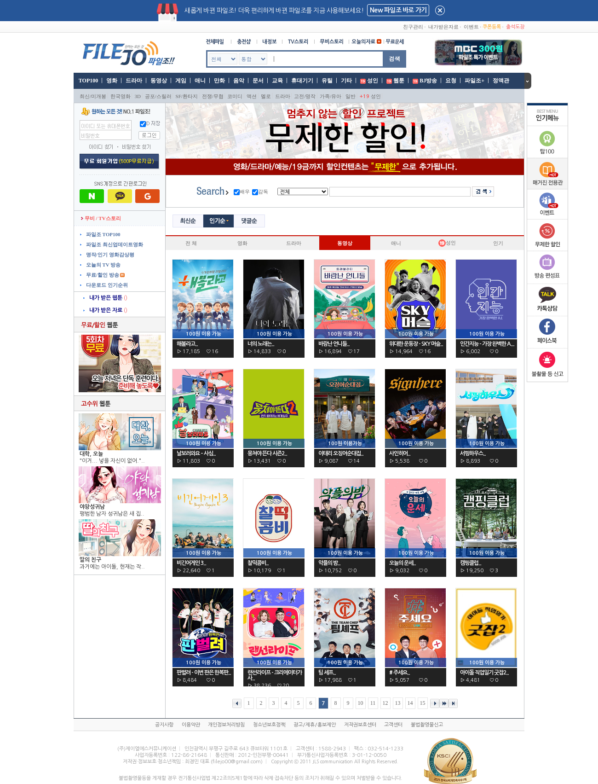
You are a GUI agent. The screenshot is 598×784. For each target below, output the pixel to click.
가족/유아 (330, 96)
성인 (372, 80)
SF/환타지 (187, 96)
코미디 (234, 96)
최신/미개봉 (93, 96)
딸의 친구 (90, 560)
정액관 (501, 80)
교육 (277, 80)
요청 (450, 80)
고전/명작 (305, 96)
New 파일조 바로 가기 (398, 10)
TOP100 (87, 80)
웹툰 (398, 80)
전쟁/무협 (213, 96)
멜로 (266, 96)
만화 (219, 80)
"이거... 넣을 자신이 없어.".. (112, 461)
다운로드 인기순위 (106, 285)
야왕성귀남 (92, 507)
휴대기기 (302, 80)
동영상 (158, 80)
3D (138, 96)
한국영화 (120, 96)
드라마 (134, 80)
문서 (258, 80)
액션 (252, 96)
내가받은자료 (443, 26)
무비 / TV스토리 (101, 218)
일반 (350, 96)
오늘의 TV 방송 (103, 264)
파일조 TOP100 (102, 234)
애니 (200, 80)
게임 (180, 80)
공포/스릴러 (158, 96)
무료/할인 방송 (102, 275)
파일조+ (474, 80)
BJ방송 (428, 80)
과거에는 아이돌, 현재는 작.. (112, 566)
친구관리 (413, 26)
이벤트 (471, 26)
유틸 (327, 80)
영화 (111, 80)
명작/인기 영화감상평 (109, 254)
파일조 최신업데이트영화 (114, 244)
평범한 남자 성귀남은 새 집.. (112, 514)
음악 (238, 80)
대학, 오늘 (91, 454)
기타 (346, 80)
